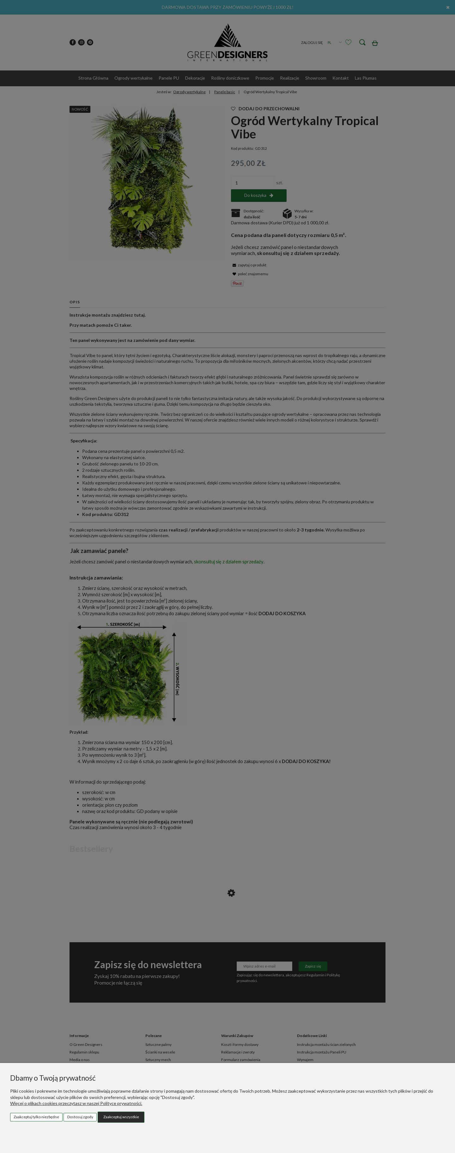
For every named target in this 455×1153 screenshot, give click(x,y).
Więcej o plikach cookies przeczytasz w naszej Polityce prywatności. (76, 1103)
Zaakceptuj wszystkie (121, 1116)
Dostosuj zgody (80, 1116)
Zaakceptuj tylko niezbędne (36, 1116)
